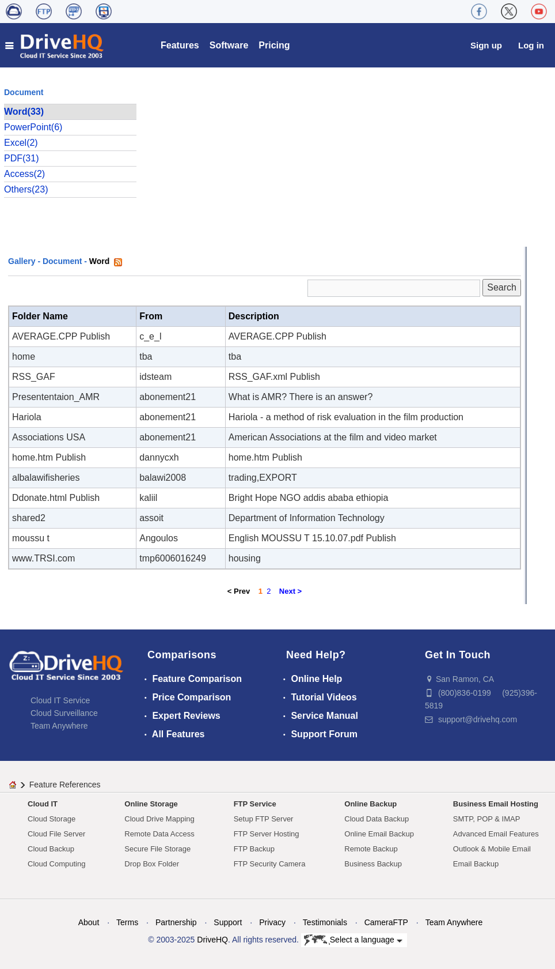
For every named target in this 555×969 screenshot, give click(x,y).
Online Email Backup (379, 834)
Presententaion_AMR (56, 397)
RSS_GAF (33, 377)
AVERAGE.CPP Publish (61, 336)
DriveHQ (212, 939)
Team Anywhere (59, 725)
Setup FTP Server (264, 819)
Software (229, 45)
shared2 (28, 518)
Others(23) (26, 189)
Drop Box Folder (151, 863)
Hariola (26, 417)
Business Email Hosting (495, 804)
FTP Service (255, 804)
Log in (531, 45)
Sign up (486, 45)
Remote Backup (371, 848)
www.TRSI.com (43, 558)
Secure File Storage (157, 848)
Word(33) (24, 111)
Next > (290, 591)
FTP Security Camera (270, 863)
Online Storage (150, 804)
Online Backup (370, 804)
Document (62, 261)
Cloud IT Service (60, 700)
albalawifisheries (45, 477)
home (23, 356)
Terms (127, 922)
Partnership (176, 922)
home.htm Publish (49, 457)
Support (228, 922)
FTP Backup (254, 848)
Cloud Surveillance (64, 713)
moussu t (31, 538)
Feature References (65, 784)
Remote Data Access (159, 834)
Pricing (274, 45)
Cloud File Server (56, 834)
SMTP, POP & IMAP (486, 819)
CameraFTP (386, 922)
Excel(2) (21, 143)
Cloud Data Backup (376, 819)
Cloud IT (43, 804)
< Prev (238, 591)
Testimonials (325, 922)
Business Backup (373, 863)
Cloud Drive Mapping (159, 819)
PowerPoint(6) (33, 127)
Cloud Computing (56, 863)
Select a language (353, 940)
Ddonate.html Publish (56, 498)
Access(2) (24, 174)
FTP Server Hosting (266, 834)
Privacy (272, 922)
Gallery (21, 261)
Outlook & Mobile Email (492, 848)
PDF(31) (21, 158)
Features (180, 45)
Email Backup (476, 863)
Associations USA (48, 437)
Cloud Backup (51, 848)
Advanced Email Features (496, 834)
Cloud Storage (51, 819)
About (89, 922)
